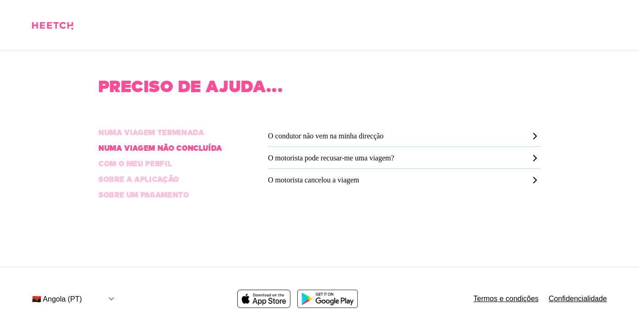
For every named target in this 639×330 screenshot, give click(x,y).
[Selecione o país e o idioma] (76, 299)
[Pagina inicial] (52, 27)
